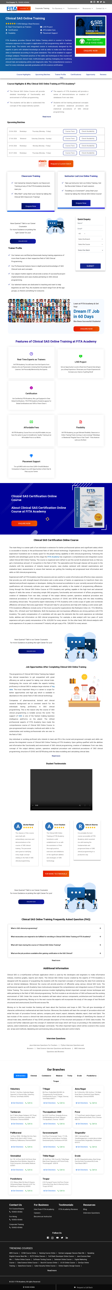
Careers (37, 1214)
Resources (87, 9)
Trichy (69, 1077)
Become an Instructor (43, 1217)
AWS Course (13, 1254)
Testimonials (72, 9)
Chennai (34, 1077)
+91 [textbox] (79, 234)
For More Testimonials (56, 875)
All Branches (21, 1077)
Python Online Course (22, 1260)
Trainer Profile (60, 75)
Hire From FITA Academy (44, 1210)
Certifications (76, 75)
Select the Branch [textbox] (84, 240)
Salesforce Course (24, 1267)
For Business (57, 9)
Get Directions (17, 1104)
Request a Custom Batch (61, 165)
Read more (47, 118)
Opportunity (90, 75)
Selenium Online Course (63, 1260)
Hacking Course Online (47, 1254)
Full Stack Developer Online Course (61, 1257)
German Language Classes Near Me (71, 1254)
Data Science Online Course (27, 1264)
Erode (79, 1077)
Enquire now (23, 242)
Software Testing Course (42, 1260)
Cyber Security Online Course (45, 1267)
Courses (24, 9)
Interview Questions (91, 1214)
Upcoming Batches (42, 75)
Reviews (103, 75)
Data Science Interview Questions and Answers (54, 1049)
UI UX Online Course (67, 1264)
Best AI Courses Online (49, 1264)
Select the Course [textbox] (84, 245)
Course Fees (70, 132)
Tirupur (56, 1082)
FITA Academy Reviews (68, 1210)
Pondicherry (91, 1077)
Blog (85, 1210)
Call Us (28, 1104)
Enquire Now (31, 207)
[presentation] (93, 259)
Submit (90, 267)
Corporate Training (42, 9)
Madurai (59, 1077)
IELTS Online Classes (37, 1257)
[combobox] (82, 235)
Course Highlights (24, 75)
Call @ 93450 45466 (94, 43)
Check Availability (88, 132)
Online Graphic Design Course (69, 1267)
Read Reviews (34, 25)
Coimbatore (46, 1077)
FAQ (61, 79)
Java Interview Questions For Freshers (43, 1046)
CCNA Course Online (28, 1254)
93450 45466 (23, 2)
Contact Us (100, 9)
